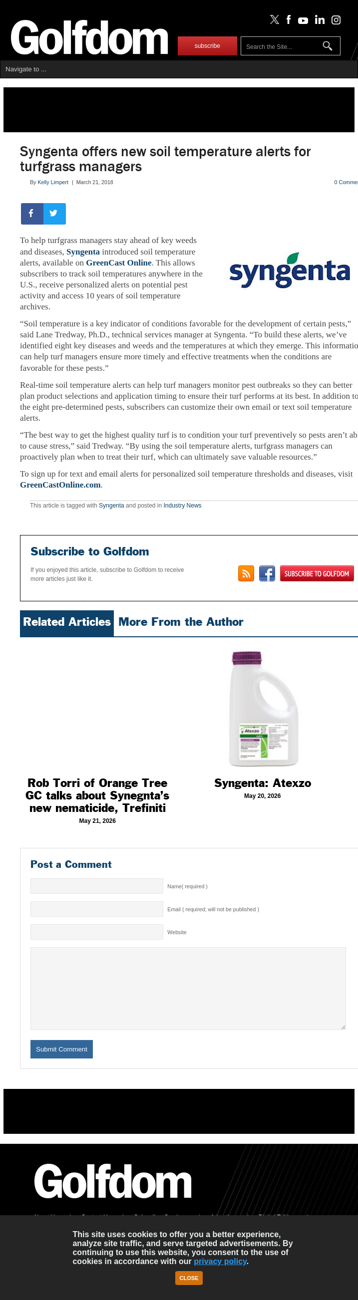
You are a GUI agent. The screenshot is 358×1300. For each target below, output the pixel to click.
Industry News (183, 505)
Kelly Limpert (52, 182)
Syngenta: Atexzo (262, 783)
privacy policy (220, 1261)
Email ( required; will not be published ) (213, 909)
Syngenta (83, 252)
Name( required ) (187, 886)
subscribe (207, 45)
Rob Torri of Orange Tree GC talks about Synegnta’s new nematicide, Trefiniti (97, 795)
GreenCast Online (118, 262)
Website (176, 932)
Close (189, 1278)
